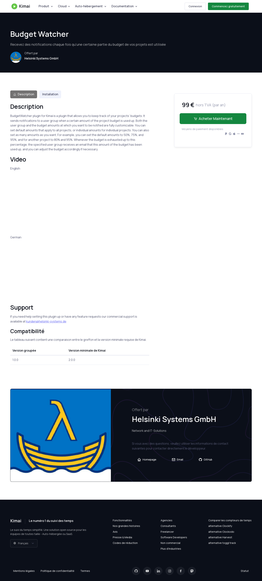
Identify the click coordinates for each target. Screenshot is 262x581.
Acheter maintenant (213, 118)
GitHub (205, 459)
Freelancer (167, 531)
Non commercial (170, 543)
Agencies (166, 520)
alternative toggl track (222, 543)
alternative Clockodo (221, 531)
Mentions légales (24, 571)
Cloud (62, 6)
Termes (85, 571)
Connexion (195, 6)
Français (20, 543)
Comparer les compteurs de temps (230, 520)
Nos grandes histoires (126, 526)
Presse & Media (122, 537)
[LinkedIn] (158, 571)
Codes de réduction (125, 543)
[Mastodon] (192, 571)
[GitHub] (136, 571)
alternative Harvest (220, 537)
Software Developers (174, 537)
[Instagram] (169, 571)
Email (177, 459)
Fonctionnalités (122, 520)
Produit (44, 6)
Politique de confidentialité (57, 571)
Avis (115, 531)
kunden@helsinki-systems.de (46, 321)
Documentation (122, 6)
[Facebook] (181, 571)
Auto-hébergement (89, 6)
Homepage (146, 459)
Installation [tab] (50, 94)
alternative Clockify (220, 526)
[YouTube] (147, 571)
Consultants (168, 526)
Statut (245, 571)
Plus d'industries (171, 548)
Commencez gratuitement (228, 6)
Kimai (20, 6)
